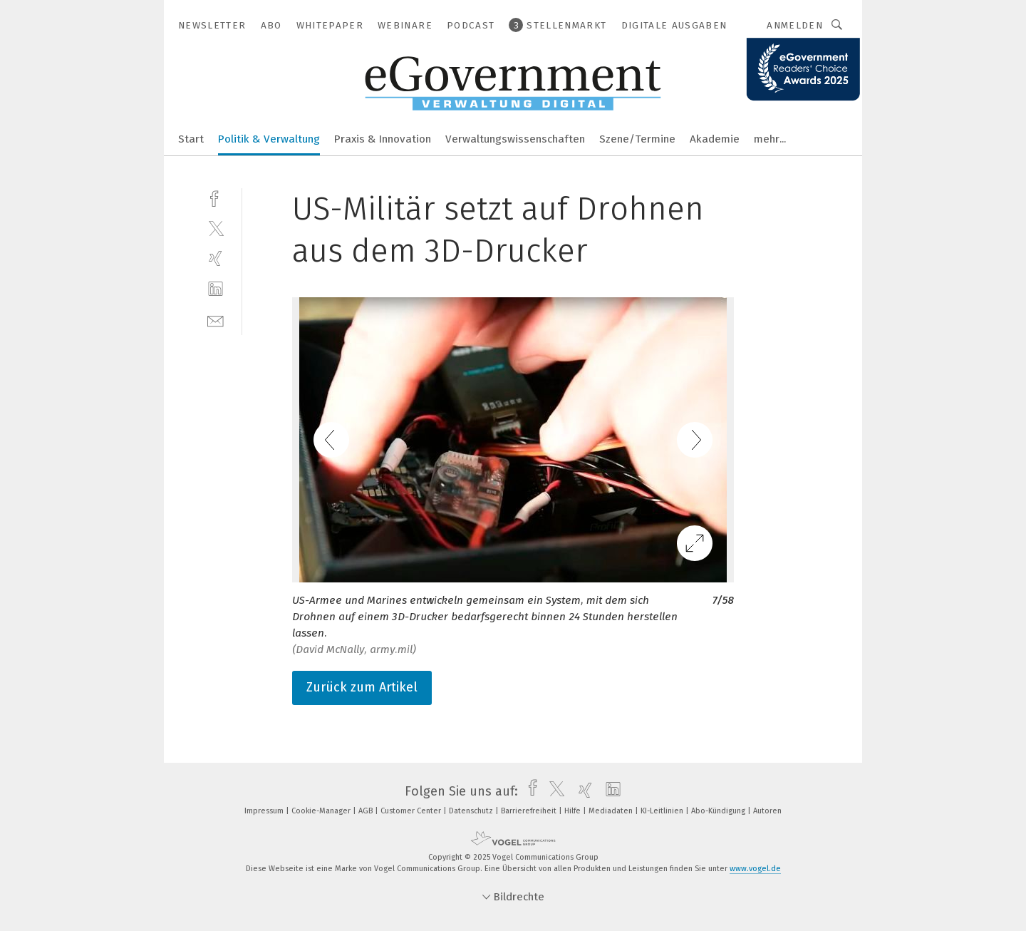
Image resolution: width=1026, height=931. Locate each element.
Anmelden (795, 25)
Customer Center (411, 811)
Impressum (265, 811)
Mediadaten (612, 811)
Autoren (767, 811)
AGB (366, 811)
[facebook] (215, 197)
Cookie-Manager (322, 811)
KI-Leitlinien (663, 811)
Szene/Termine (637, 139)
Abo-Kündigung (719, 811)
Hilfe (573, 811)
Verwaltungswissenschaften (515, 139)
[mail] (215, 320)
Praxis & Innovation (382, 139)
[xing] (215, 258)
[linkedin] (215, 289)
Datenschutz (472, 811)
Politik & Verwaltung (269, 139)
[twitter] (215, 228)
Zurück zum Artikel (362, 687)
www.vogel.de (755, 868)
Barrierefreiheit (530, 811)
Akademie (715, 139)
